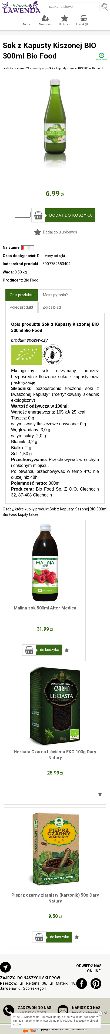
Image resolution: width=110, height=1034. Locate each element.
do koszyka (49, 650)
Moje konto (45, 24)
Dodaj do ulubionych (60, 232)
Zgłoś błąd (52, 307)
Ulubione (64, 24)
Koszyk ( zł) (83, 24)
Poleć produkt (21, 307)
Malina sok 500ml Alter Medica (45, 608)
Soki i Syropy (39, 68)
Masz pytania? (55, 295)
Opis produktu (22, 295)
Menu (26, 24)
